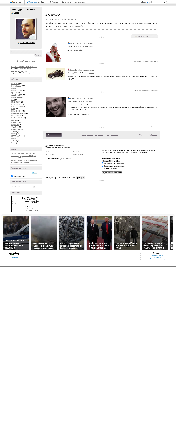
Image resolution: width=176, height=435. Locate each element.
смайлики (67, 159)
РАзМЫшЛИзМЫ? (18, 118)
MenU (13, 138)
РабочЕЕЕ (15, 88)
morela (73, 44)
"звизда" (14, 154)
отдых (20, 158)
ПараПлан (15, 125)
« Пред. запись (87, 135)
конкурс (32, 156)
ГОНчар (14, 134)
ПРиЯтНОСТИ (16, 91)
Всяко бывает (16, 86)
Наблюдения (16, 97)
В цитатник (154, 61)
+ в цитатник (71, 19)
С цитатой (145, 61)
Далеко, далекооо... (19, 71)
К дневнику (99, 135)
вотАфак (14, 120)
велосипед (15, 156)
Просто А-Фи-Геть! (18, 113)
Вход (42, 2)
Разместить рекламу (157, 259)
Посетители (28, 208)
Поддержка (142, 2)
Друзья (20, 10)
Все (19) (38, 55)
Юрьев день (16, 104)
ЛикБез (14, 141)
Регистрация (33, 2)
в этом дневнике (19, 176)
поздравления (21, 160)
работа (34, 160)
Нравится (140, 36)
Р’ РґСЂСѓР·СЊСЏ (27, 43)
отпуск (26, 158)
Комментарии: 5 (27, 68)
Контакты (157, 257)
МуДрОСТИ (15, 102)
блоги (26, 153)
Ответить (137, 61)
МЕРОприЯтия (16, 136)
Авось (67, 2)
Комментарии (30, 10)
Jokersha (73, 70)
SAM (13, 100)
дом (20, 156)
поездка (13, 160)
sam (19, 153)
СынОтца (14, 127)
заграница (25, 156)
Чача (13, 109)
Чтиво (13, 143)
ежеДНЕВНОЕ (16, 95)
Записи (13, 10)
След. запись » (112, 135)
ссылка (91, 46)
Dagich (12, 13)
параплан (32, 158)
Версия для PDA (157, 255)
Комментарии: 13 (28, 73)
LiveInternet (15, 2)
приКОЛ (14, 93)
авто (22, 154)
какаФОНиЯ (15, 129)
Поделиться (151, 36)
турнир (19, 162)
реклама (14, 162)
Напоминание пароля (79, 154)
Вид (146, 3)
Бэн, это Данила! (17, 106)
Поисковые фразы (31, 210)
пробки (28, 160)
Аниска (14, 132)
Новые (154, 135)
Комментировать (53, 135)
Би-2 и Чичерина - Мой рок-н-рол (24, 67)
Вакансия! (15, 122)
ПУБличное (15, 116)
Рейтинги (55, 2)
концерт (14, 158)
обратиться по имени (85, 44)
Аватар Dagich (25, 29)
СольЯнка (15, 84)
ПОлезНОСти (16, 111)
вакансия (32, 154)
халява (26, 162)
